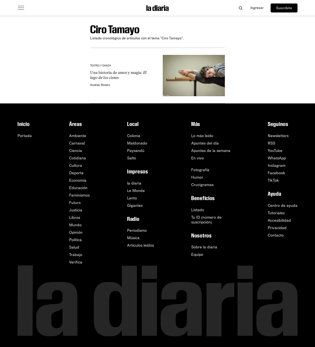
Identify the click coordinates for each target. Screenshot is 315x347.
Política (75, 239)
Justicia (75, 210)
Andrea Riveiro (100, 85)
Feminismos (79, 195)
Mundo (75, 225)
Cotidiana (77, 158)
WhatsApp (277, 158)
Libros (74, 217)
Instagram (276, 165)
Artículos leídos (140, 245)
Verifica (75, 262)
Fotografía (200, 169)
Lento (132, 198)
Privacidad (277, 227)
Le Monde (136, 190)
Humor (197, 177)
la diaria (134, 183)
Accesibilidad (279, 220)
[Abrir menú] (21, 7)
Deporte (76, 173)
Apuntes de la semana (210, 150)
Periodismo (137, 230)
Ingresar (257, 8)
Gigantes (135, 205)
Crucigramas (202, 184)
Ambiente (77, 135)
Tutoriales (276, 213)
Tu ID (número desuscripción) (206, 220)
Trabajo (75, 254)
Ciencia (75, 150)
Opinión (75, 232)
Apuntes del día (205, 143)
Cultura (75, 165)
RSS (271, 143)
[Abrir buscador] (240, 8)
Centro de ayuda (283, 205)
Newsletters (278, 135)
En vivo (197, 158)
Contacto (276, 235)
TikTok (273, 180)
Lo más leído (202, 135)
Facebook (276, 173)
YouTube (275, 150)
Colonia (133, 135)
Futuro (75, 202)
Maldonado (137, 143)
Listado (197, 210)
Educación (78, 187)
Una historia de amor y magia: (118, 75)
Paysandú (135, 150)
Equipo (197, 254)
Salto (131, 158)
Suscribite (284, 8)
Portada (25, 135)
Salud (74, 247)
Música (133, 237)
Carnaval (77, 143)
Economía (77, 180)
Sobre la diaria (204, 247)
